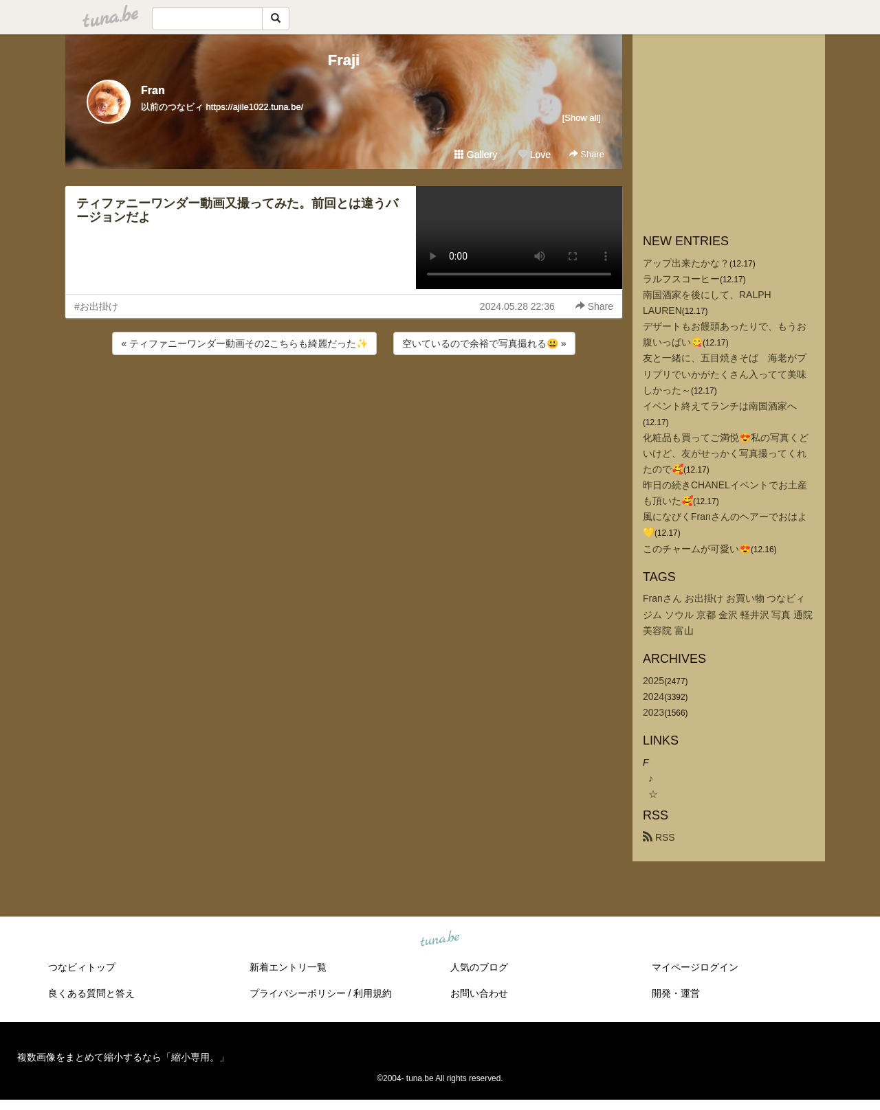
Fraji (344, 60)
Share (586, 154)
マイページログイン (695, 967)
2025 (653, 680)
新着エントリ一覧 (288, 967)
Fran (153, 90)
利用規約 (372, 993)
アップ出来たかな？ (686, 263)
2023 (653, 712)
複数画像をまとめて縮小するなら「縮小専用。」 (123, 1057)
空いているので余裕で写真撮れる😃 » (484, 343)
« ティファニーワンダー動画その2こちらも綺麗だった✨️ (244, 343)
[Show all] (581, 118)
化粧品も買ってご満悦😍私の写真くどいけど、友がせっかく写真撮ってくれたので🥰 (725, 453)
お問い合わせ (479, 993)
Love (534, 154)
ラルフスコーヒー (681, 278)
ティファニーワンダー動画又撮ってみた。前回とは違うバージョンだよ (237, 210)
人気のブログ (479, 967)
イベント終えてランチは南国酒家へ (720, 405)
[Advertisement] (343, 395)
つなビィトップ (82, 967)
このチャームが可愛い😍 (697, 548)
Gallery (475, 154)
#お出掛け (96, 306)
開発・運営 (676, 993)
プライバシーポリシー (298, 993)
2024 (653, 696)
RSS (659, 837)
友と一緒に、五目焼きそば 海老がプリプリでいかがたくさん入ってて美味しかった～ (724, 373)
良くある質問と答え (91, 993)
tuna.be (439, 939)
